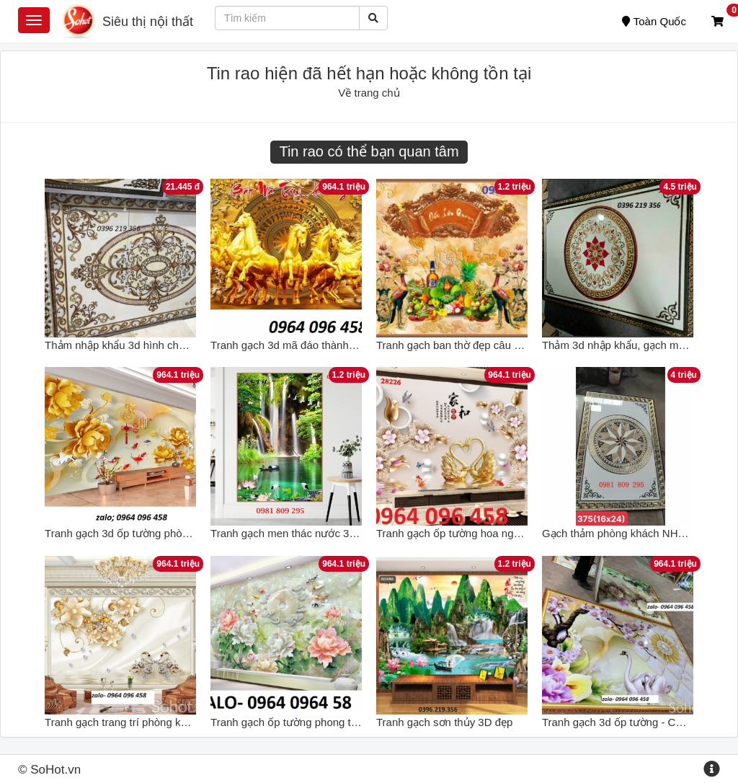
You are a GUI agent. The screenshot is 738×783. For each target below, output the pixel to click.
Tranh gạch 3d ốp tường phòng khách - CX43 (153, 533)
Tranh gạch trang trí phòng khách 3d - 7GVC (151, 722)
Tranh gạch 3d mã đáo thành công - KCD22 (314, 345)
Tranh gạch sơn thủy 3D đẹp (444, 722)
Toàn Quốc (654, 21)
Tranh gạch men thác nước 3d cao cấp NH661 (321, 533)
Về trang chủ (368, 93)
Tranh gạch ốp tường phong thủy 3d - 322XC (318, 722)
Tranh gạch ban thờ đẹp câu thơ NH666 (471, 345)
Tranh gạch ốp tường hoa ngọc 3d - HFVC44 (484, 533)
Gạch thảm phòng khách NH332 (619, 533)
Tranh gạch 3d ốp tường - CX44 (618, 722)
